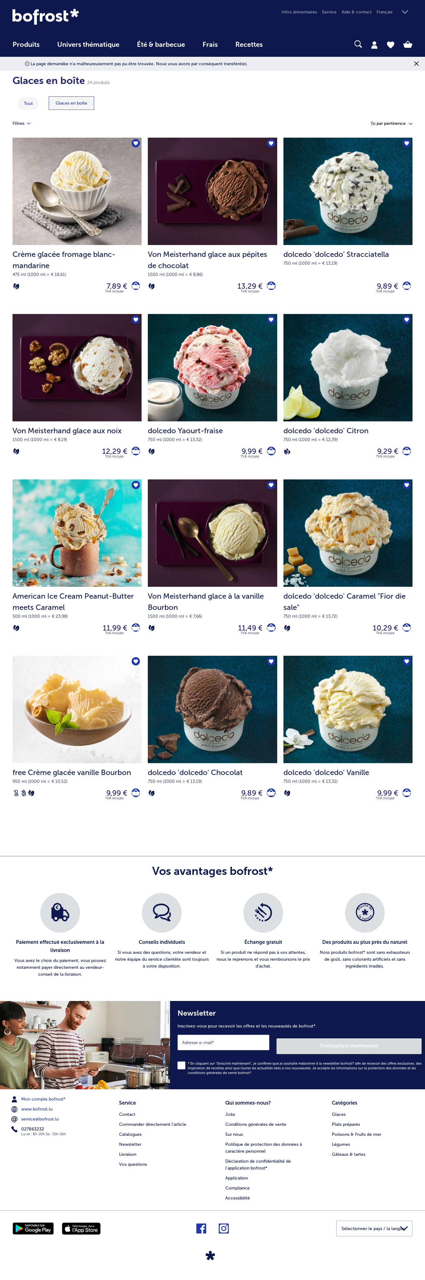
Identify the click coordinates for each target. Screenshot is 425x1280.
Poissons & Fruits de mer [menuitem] (356, 1140)
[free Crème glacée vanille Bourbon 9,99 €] (77, 748)
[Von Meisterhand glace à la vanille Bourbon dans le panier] (269, 635)
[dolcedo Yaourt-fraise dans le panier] (269, 455)
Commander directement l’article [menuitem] (152, 1130)
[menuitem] (26, 47)
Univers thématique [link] (88, 44)
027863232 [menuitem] (28, 1136)
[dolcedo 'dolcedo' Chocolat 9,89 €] (212, 748)
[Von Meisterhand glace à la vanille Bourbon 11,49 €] (212, 575)
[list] (212, 946)
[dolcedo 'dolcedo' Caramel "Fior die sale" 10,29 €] (347, 575)
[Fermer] (416, 63)
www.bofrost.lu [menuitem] (32, 1117)
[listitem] (60, 946)
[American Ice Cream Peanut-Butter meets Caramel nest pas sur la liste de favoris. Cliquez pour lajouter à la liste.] (135, 491)
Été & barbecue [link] (161, 44)
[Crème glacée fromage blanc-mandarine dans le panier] (134, 288)
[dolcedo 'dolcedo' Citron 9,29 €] (347, 401)
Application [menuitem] (236, 1183)
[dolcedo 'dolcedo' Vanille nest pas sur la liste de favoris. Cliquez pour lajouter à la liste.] (405, 671)
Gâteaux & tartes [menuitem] (348, 1159)
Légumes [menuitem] (341, 1149)
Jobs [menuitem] (230, 1120)
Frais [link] (210, 44)
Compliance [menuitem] (237, 1193)
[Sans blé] (24, 803)
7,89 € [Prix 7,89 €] (113, 287)
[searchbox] (284, 44)
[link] (72, 17)
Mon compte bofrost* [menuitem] (39, 1107)
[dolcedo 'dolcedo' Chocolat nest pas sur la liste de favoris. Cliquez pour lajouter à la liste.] (270, 671)
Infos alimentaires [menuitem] (299, 12)
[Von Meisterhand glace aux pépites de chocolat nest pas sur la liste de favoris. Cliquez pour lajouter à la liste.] (270, 144)
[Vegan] (287, 455)
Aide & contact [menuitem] (357, 12)
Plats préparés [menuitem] (346, 1130)
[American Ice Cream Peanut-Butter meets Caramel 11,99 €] (77, 575)
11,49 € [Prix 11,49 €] (247, 634)
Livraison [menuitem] (127, 1159)
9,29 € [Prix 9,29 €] (383, 455)
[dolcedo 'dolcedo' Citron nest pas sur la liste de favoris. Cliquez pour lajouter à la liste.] (405, 323)
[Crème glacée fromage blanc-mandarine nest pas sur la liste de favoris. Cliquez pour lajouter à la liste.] (135, 144)
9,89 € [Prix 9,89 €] (383, 287)
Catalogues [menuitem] (130, 1140)
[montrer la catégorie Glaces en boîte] (71, 103)
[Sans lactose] (16, 803)
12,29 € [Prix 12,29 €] (110, 455)
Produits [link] (26, 44)
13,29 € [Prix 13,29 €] (246, 287)
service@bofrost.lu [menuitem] (35, 1127)
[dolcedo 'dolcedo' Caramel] (405, 635)
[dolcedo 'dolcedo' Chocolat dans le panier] (269, 803)
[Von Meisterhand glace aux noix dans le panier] (134, 455)
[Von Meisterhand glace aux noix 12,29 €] (77, 401)
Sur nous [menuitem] (234, 1140)
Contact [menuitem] (127, 1120)
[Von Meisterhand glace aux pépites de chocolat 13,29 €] (212, 227)
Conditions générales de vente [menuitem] (255, 1130)
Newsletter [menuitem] (130, 1149)
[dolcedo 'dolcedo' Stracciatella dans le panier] (405, 288)
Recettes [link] (249, 44)
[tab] (374, 44)
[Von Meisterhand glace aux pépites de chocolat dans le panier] (269, 288)
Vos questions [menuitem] (133, 1169)
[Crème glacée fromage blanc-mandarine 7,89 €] (77, 227)
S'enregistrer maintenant (384, 1053)
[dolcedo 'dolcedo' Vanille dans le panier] (405, 803)
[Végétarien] (16, 287)
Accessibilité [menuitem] (237, 1203)
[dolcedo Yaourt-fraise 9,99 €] (212, 401)
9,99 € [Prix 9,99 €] (248, 455)
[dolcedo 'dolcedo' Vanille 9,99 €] (347, 748)
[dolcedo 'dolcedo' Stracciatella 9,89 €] (347, 227)
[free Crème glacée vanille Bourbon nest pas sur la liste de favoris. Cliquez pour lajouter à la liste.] (135, 671)
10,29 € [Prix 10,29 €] (381, 634)
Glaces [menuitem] (339, 1120)
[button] (394, 12)
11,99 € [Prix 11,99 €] (111, 634)
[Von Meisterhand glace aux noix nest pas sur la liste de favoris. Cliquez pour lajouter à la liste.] (135, 323)
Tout (28, 103)
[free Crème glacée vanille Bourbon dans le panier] (134, 803)
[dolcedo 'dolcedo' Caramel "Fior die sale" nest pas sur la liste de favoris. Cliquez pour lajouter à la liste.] (405, 491)
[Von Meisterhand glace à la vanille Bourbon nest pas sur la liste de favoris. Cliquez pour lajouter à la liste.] (270, 491)
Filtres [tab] (25, 123)
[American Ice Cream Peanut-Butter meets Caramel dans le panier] (134, 635)
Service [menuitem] (329, 12)
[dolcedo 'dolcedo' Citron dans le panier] (405, 455)
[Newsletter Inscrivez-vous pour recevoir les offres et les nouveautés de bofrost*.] (297, 1054)
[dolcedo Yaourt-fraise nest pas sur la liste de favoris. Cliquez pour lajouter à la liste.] (270, 323)
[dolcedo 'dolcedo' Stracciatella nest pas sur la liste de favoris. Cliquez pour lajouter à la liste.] (405, 144)
